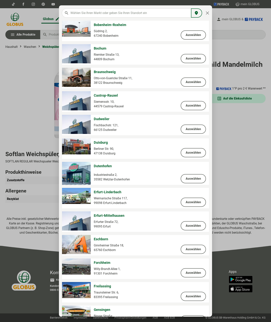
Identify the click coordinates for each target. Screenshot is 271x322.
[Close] (207, 13)
